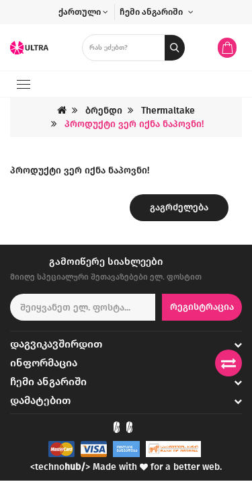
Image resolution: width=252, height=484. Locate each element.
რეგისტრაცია (202, 307)
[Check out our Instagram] (129, 427)
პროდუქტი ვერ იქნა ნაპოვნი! (134, 124)
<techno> (60, 467)
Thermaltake (168, 110)
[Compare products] (228, 363)
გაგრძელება (179, 207)
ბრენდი (103, 110)
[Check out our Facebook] (117, 427)
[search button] (175, 48)
